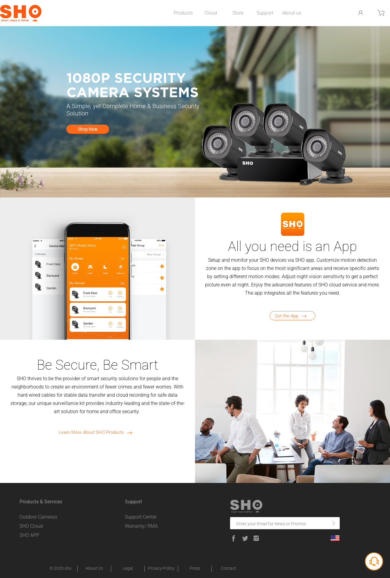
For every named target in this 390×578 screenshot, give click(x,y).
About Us (94, 568)
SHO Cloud (31, 526)
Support (265, 13)
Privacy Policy (161, 568)
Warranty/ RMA (141, 526)
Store (237, 13)
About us (291, 13)
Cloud (210, 13)
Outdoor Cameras (38, 517)
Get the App (292, 316)
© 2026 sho (61, 568)
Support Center (141, 517)
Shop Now (88, 129)
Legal (128, 568)
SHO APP (29, 535)
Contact (228, 568)
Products (183, 13)
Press (195, 568)
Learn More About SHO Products (97, 432)
